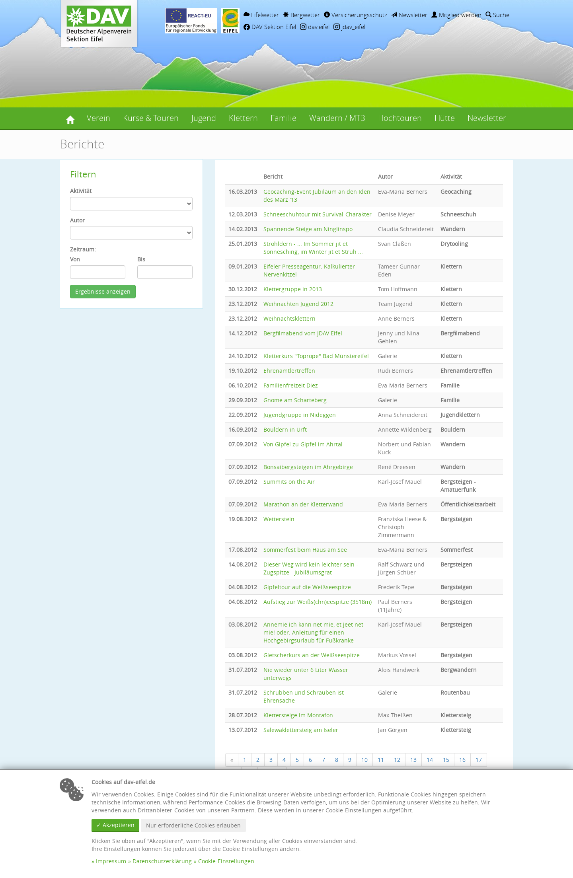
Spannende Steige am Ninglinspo (308, 229)
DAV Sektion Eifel (270, 27)
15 (446, 759)
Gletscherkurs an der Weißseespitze (311, 655)
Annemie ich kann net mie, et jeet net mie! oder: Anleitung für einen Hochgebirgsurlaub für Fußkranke (313, 632)
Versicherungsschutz (355, 15)
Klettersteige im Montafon (298, 715)
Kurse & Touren (151, 118)
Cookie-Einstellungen (226, 861)
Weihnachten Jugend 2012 (298, 304)
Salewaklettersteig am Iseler (300, 730)
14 (430, 759)
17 (479, 759)
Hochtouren (400, 118)
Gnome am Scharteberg (295, 400)
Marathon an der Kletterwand (303, 504)
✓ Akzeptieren (115, 825)
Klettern (243, 118)
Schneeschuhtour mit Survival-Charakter (317, 214)
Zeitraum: (83, 249)
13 (413, 759)
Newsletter (409, 15)
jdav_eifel (349, 27)
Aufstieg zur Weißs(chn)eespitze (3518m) (317, 601)
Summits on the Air (289, 481)
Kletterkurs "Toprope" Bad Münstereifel (316, 356)
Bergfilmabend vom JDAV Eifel (302, 333)
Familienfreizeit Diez (290, 385)
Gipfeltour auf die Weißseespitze (307, 587)
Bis (141, 259)
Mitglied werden (456, 15)
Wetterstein (278, 519)
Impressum (111, 861)
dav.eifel (314, 27)
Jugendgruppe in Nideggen (299, 415)
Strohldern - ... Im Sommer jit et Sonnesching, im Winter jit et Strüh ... (313, 247)
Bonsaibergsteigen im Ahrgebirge (308, 467)
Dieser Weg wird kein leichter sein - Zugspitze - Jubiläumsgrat (310, 568)
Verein (98, 118)
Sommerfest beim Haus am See (305, 549)
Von (75, 259)
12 (397, 759)
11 (381, 759)
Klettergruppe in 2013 (292, 289)
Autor (77, 220)
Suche (497, 15)
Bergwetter (301, 15)
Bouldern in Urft (285, 429)
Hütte (445, 118)
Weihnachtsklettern (289, 318)
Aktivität (81, 191)
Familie (283, 118)
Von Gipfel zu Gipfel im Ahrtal (303, 444)
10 (364, 759)
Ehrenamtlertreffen (289, 370)
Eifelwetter (261, 15)
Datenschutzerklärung (162, 861)
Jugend (203, 118)
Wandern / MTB (337, 118)
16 (462, 759)
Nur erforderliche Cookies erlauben (193, 825)
